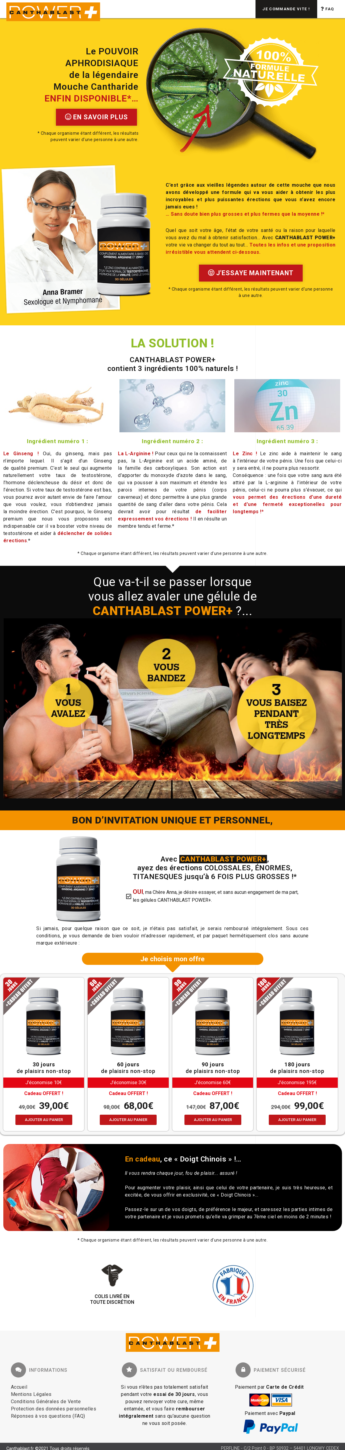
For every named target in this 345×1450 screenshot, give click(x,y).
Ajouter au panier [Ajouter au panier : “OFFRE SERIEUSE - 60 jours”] (128, 1119)
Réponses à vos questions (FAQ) (48, 1416)
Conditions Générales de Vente (46, 1401)
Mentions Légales (31, 1394)
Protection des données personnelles (53, 1409)
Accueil (19, 1387)
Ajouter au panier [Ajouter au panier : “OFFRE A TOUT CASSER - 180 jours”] (297, 1119)
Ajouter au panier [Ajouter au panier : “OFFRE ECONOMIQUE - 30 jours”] (44, 1119)
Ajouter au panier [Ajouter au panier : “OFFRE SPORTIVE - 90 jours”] (213, 1119)
